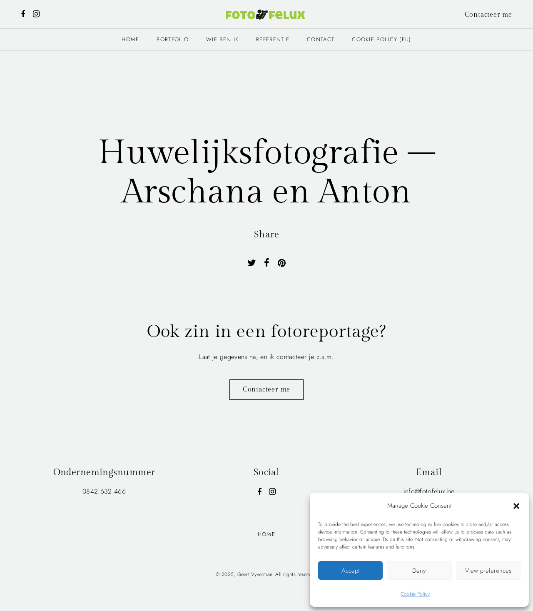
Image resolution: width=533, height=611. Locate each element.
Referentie (272, 39)
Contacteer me (488, 15)
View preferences (488, 570)
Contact (320, 39)
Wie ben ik (222, 39)
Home (130, 39)
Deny (419, 570)
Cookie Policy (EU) (381, 39)
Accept (350, 570)
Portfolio (173, 39)
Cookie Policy (415, 594)
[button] (516, 505)
